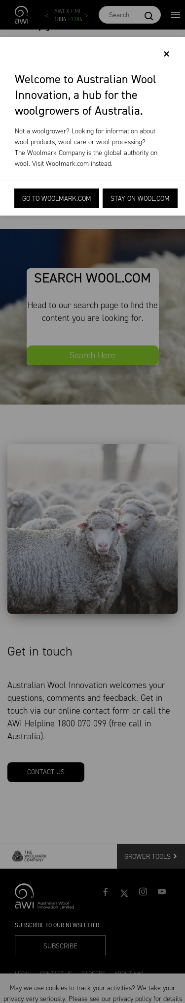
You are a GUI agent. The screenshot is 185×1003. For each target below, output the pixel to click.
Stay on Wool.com (140, 198)
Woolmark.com (67, 163)
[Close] (166, 54)
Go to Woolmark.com (56, 198)
